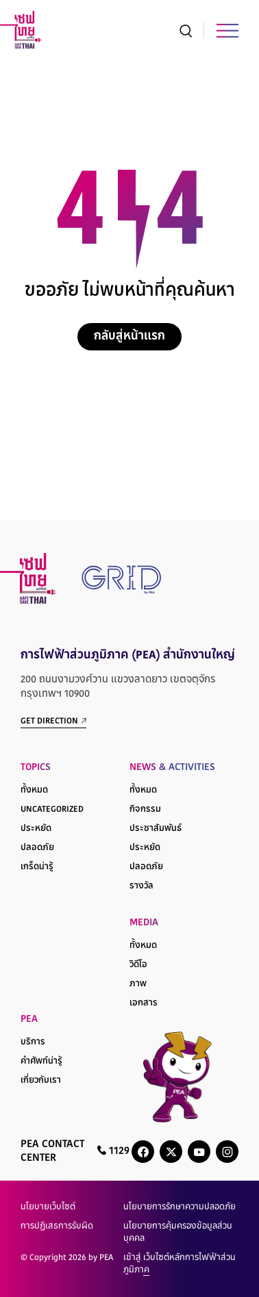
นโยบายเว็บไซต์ (48, 1207)
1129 (113, 1151)
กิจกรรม (145, 810)
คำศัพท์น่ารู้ (41, 1061)
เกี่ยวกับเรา (41, 1081)
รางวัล (141, 886)
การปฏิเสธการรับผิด (57, 1226)
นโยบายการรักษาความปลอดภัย (179, 1207)
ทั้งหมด (34, 790)
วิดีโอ (138, 965)
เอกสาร (144, 1003)
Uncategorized (52, 810)
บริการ (33, 1042)
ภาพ (138, 984)
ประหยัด (36, 829)
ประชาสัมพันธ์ (156, 829)
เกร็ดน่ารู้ (37, 867)
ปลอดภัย (37, 848)
